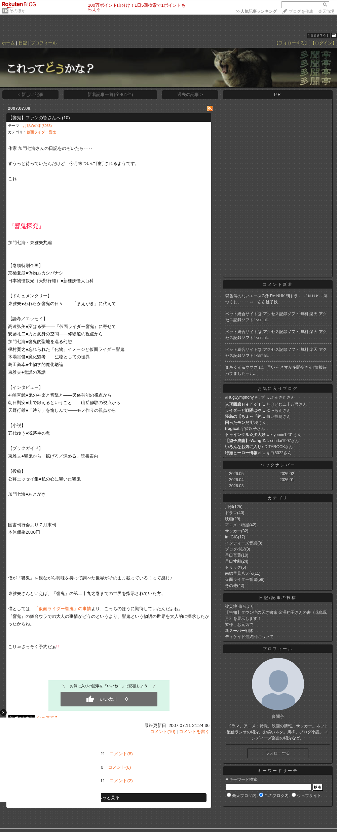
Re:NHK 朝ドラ (286, 296)
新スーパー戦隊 (239, 630)
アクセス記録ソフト (281, 313)
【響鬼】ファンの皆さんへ (34, 117)
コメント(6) (119, 767)
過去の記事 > (190, 94)
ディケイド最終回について (249, 636)
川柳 (229, 506)
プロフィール (44, 42)
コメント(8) (121, 753)
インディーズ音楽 (241, 543)
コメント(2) (121, 780)
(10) (66, 117)
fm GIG (231, 537)
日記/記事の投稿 (277, 597)
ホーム (8, 42)
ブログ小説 (235, 549)
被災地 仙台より (239, 606)
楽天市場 (326, 11)
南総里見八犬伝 (239, 573)
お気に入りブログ (278, 388)
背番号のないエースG (245, 296)
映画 (229, 519)
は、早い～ (269, 367)
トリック (233, 567)
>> (256, 11)
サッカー (233, 531)
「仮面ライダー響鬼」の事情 (62, 608)
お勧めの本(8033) (37, 126)
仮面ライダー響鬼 (41, 132)
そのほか (17, 10)
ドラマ (231, 512)
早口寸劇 (233, 561)
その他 (231, 585)
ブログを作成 (301, 11)
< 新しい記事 (31, 94)
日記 (22, 42)
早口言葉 (233, 555)
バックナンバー (278, 465)
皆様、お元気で (239, 624)
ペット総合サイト (241, 313)
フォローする (278, 753)
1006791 (319, 35)
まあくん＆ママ (239, 367)
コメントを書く (194, 731)
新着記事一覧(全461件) (110, 94)
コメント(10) (163, 731)
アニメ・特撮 (237, 525)
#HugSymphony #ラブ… (247, 397)
